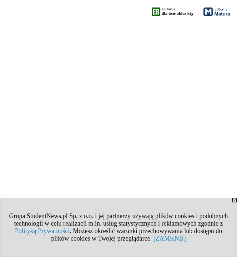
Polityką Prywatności (42, 231)
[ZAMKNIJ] (169, 238)
